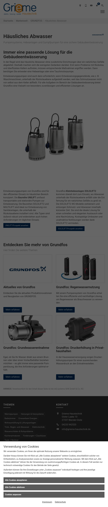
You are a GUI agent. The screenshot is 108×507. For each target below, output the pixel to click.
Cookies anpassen (13, 494)
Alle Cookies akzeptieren (16, 480)
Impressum (47, 502)
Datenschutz (60, 502)
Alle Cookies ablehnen (15, 487)
